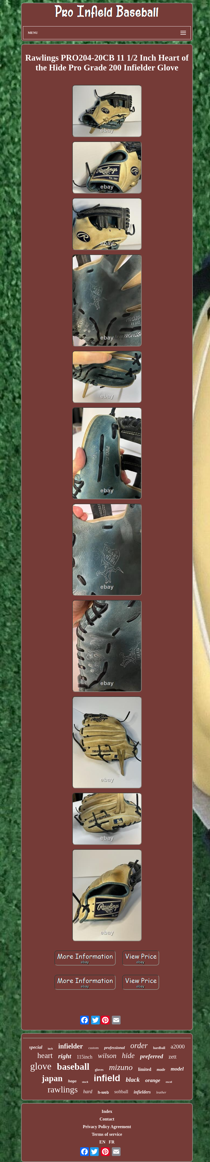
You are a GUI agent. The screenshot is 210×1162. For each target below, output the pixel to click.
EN (102, 1142)
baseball (73, 1067)
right (64, 1056)
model (177, 1069)
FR (111, 1142)
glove (40, 1066)
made (161, 1070)
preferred (151, 1056)
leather (161, 1092)
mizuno (121, 1067)
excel (169, 1081)
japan (52, 1078)
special (35, 1047)
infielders (142, 1092)
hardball (159, 1048)
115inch (84, 1057)
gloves (99, 1070)
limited (144, 1069)
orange (152, 1080)
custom (93, 1048)
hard (87, 1091)
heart (45, 1055)
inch (50, 1048)
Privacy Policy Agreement (107, 1126)
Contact (107, 1119)
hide (128, 1055)
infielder (70, 1046)
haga (72, 1081)
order (139, 1045)
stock (85, 1081)
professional (114, 1047)
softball (121, 1091)
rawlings (63, 1089)
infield (107, 1078)
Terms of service (107, 1134)
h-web (103, 1092)
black (133, 1079)
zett (173, 1057)
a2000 (178, 1046)
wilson (107, 1056)
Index (106, 1111)
